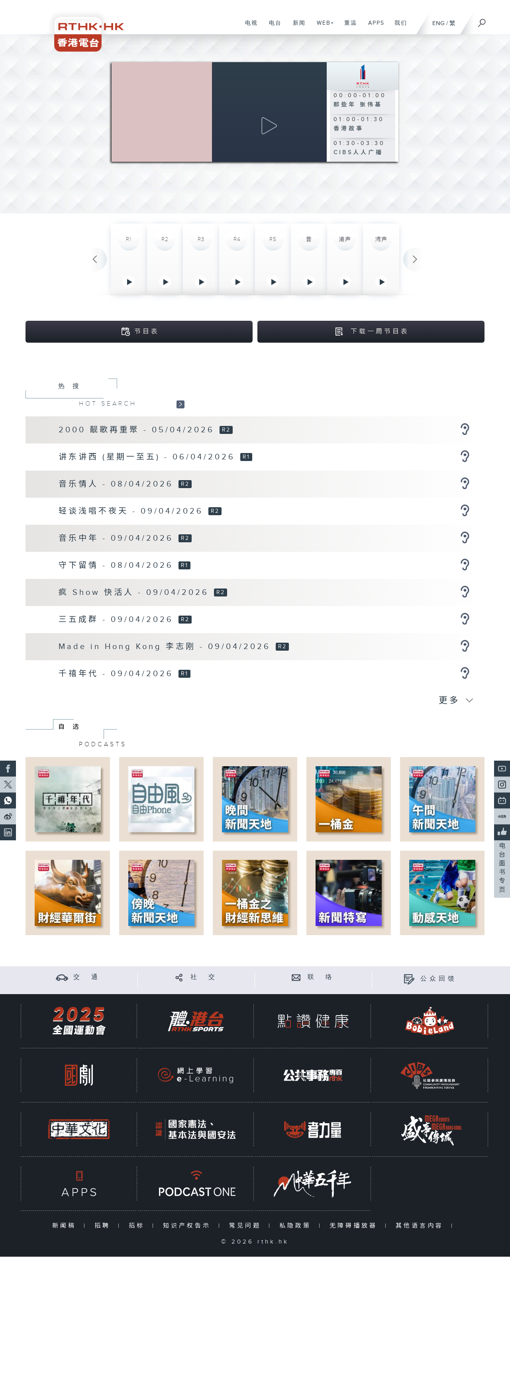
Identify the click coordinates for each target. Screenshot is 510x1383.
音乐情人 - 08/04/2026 (118, 485)
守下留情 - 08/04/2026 (118, 566)
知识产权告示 (188, 1226)
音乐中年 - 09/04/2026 (118, 539)
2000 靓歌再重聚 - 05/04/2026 (138, 430)
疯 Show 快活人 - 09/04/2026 (136, 593)
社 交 (204, 978)
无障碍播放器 (355, 1226)
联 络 (321, 978)
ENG (438, 23)
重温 (347, 27)
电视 (248, 27)
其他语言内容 (421, 1226)
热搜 (72, 387)
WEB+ (322, 27)
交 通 (86, 978)
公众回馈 (438, 979)
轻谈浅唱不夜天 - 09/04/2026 (133, 512)
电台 (272, 27)
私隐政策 (297, 1226)
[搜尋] (482, 20)
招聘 (104, 1226)
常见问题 (247, 1226)
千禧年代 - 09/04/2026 (118, 674)
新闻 (296, 27)
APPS (373, 27)
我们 (397, 27)
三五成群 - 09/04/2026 (118, 620)
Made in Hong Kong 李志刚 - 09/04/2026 (167, 647)
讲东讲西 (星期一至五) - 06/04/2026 (149, 458)
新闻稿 (66, 1226)
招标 (138, 1226)
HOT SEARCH (108, 404)
